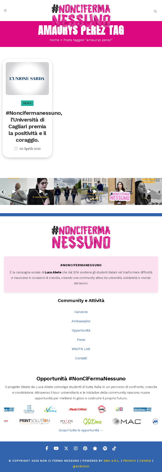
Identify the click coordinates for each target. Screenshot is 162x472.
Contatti (81, 358)
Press (81, 340)
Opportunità (81, 330)
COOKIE (145, 460)
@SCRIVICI (81, 466)
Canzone (81, 312)
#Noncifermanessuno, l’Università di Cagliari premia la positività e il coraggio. (34, 126)
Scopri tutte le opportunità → (81, 430)
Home (54, 40)
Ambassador (81, 321)
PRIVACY (129, 460)
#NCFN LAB (81, 349)
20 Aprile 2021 (27, 149)
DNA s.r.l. (112, 460)
